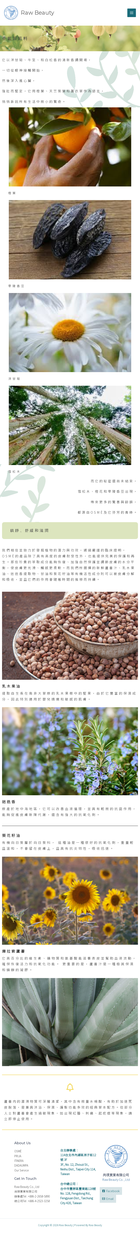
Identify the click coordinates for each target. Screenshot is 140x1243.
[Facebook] (111, 1191)
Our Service (21, 1170)
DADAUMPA (21, 1165)
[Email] (108, 1199)
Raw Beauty (38, 12)
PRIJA (17, 1156)
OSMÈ (17, 1151)
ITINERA (19, 1161)
